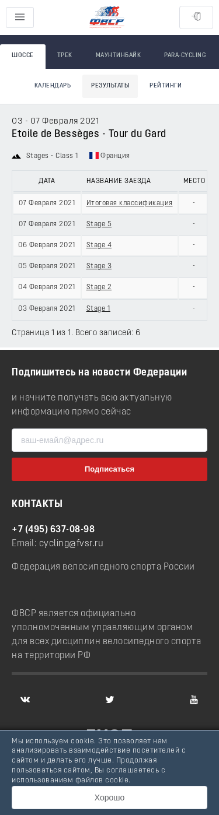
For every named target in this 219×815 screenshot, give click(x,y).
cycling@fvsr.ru (71, 544)
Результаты (110, 86)
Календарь (52, 86)
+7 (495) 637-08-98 (53, 530)
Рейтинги (166, 86)
